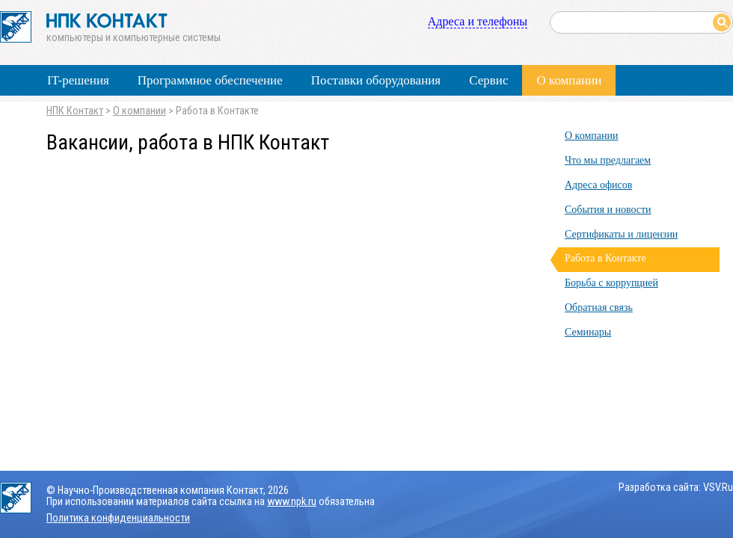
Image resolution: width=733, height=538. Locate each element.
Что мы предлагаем (608, 160)
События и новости (608, 209)
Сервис (488, 80)
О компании (568, 80)
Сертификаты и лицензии (621, 234)
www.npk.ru (291, 501)
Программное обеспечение (210, 80)
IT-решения (78, 80)
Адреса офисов (598, 185)
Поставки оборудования (376, 80)
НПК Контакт (74, 111)
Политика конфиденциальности (118, 518)
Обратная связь (599, 307)
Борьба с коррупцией (611, 282)
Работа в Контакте (605, 258)
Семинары (588, 332)
